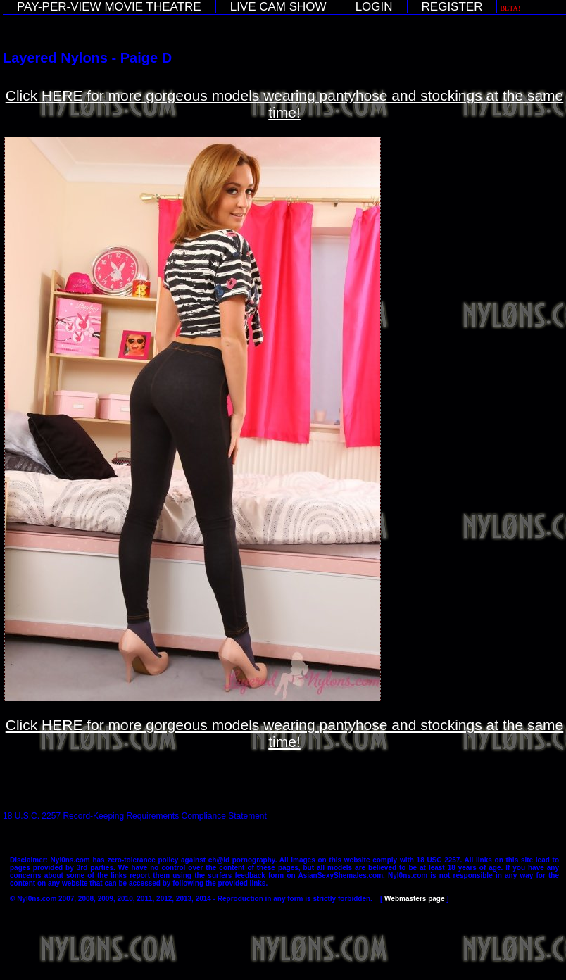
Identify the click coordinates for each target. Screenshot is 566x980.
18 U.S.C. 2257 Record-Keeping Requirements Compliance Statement (135, 816)
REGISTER (452, 6)
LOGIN (374, 6)
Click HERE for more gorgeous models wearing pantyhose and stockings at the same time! (285, 103)
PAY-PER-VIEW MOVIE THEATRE (109, 6)
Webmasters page (414, 899)
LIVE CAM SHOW (278, 6)
